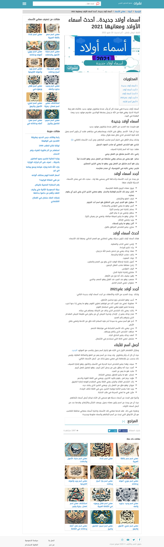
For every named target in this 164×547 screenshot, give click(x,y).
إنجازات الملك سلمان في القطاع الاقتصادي (45, 199)
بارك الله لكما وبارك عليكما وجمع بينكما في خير (42, 168)
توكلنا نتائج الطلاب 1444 (49, 146)
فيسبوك (122, 430)
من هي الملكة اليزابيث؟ (49, 180)
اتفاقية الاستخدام (31, 544)
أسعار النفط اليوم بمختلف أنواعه (45, 175)
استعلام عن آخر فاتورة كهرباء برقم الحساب (44, 152)
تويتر (112, 430)
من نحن (51, 544)
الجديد (74, 350)
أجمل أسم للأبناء (130, 101)
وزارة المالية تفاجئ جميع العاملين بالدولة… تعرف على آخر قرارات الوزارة (43, 160)
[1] (72, 140)
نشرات (137, 3)
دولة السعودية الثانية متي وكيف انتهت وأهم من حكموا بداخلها (45, 191)
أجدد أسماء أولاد (130, 89)
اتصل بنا (51, 540)
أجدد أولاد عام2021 (129, 97)
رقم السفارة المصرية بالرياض (47, 185)
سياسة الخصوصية (31, 540)
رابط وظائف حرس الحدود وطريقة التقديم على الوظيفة (45, 139)
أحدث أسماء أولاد (130, 93)
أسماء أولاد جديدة (129, 85)
